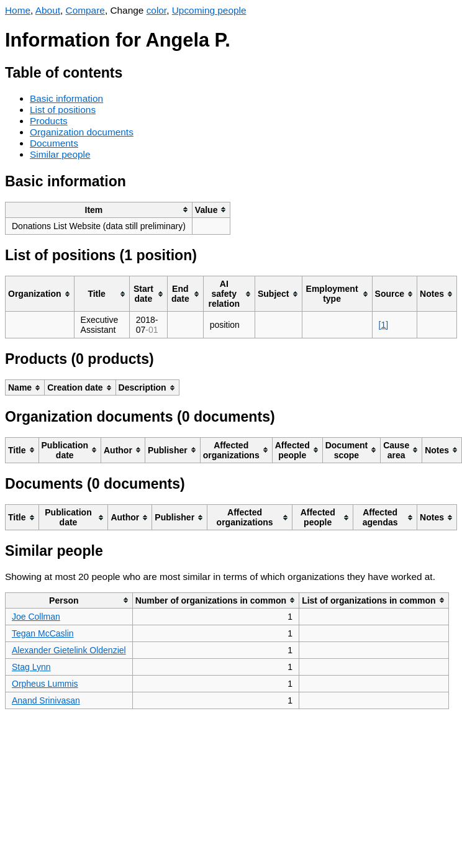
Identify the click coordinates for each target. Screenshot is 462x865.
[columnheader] (99, 209)
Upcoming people (209, 10)
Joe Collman (36, 617)
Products (49, 120)
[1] (384, 325)
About (47, 10)
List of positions (63, 109)
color (157, 10)
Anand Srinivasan (46, 700)
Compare (85, 10)
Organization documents (82, 132)
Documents (54, 143)
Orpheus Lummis (45, 684)
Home (17, 10)
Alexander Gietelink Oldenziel (69, 650)
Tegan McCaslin (43, 633)
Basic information (66, 98)
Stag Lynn (31, 667)
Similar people (60, 154)
